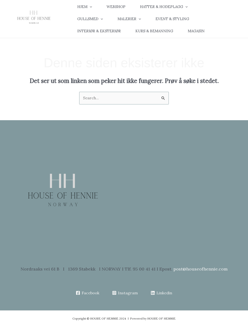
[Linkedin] (161, 293)
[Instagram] (125, 293)
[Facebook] (87, 293)
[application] (89, 7)
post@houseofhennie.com (200, 269)
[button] (88, 7)
